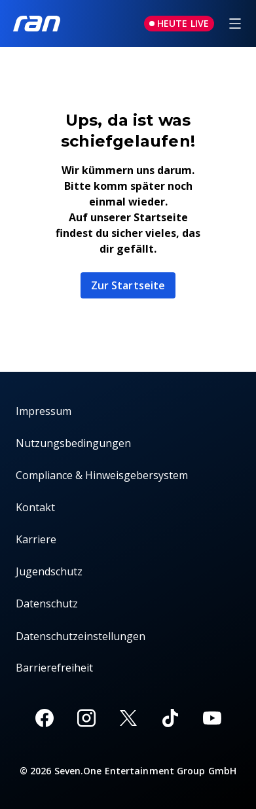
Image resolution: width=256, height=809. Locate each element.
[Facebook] (44, 718)
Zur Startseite (128, 285)
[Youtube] (212, 718)
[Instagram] (86, 718)
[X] (128, 718)
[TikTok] (170, 718)
